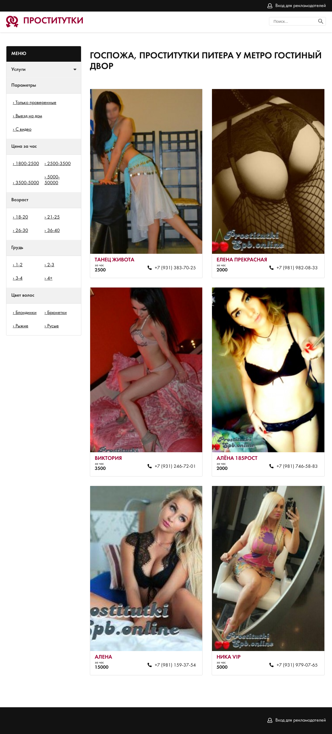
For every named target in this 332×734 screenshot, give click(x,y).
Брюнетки (57, 312)
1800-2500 (27, 163)
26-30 (22, 230)
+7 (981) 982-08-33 (297, 268)
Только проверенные (36, 102)
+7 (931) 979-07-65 (297, 665)
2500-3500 (59, 163)
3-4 (19, 278)
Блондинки (26, 312)
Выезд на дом (29, 116)
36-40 (53, 230)
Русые (53, 326)
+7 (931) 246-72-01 (175, 466)
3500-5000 (27, 183)
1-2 (19, 265)
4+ (49, 278)
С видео (23, 129)
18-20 (22, 217)
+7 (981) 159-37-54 (175, 665)
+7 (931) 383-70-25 (175, 268)
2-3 (50, 265)
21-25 (53, 217)
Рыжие (22, 326)
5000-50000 (52, 180)
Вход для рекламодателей (300, 5)
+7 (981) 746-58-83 (297, 466)
